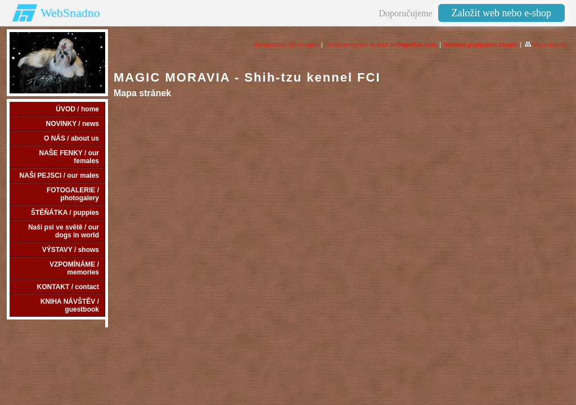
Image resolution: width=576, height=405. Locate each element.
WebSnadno (70, 13)
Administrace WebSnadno (287, 45)
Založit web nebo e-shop (501, 13)
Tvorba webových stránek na (380, 45)
